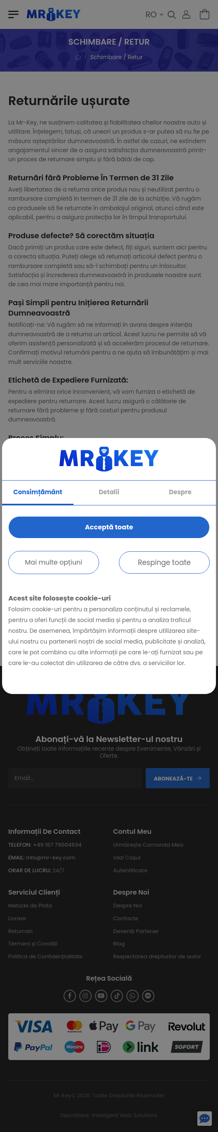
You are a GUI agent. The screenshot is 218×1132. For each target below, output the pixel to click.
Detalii (109, 492)
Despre (180, 492)
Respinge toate (164, 562)
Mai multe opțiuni (54, 562)
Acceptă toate (109, 527)
